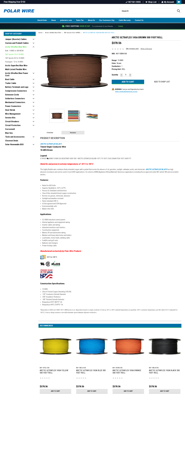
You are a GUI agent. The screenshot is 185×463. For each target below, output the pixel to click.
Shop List (151, 2)
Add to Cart (55, 391)
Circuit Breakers (12, 121)
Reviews (73, 133)
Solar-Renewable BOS (14, 144)
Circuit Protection (12, 125)
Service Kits (10, 117)
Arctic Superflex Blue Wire (16, 65)
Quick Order (42, 20)
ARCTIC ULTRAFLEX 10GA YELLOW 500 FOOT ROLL (54, 371)
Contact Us (139, 20)
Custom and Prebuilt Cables (17, 43)
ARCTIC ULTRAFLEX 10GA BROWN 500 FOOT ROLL (99, 32)
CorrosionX (10, 129)
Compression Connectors (16, 91)
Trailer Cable (10, 83)
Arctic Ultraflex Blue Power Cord (16, 74)
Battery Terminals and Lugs (16, 87)
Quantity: (115, 75)
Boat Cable (9, 79)
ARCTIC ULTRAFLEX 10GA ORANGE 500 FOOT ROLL (127, 371)
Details (120, 26)
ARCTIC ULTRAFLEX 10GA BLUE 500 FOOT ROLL (91, 371)
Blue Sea (9, 133)
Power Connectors (13, 106)
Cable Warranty (125, 20)
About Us (91, 20)
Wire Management (12, 114)
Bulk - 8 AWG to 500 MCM (14, 51)
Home (53, 20)
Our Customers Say (106, 20)
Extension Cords (12, 95)
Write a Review (146, 49)
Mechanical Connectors (15, 102)
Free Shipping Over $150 (14, 2)
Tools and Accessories (15, 137)
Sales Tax (80, 20)
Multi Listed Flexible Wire (16, 69)
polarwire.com (66, 20)
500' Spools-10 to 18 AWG (14, 54)
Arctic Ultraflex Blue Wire (16, 47)
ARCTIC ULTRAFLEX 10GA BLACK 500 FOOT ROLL (164, 371)
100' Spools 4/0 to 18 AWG (14, 58)
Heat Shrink (10, 110)
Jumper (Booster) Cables (16, 39)
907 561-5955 (133, 2)
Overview (50, 133)
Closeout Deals (11, 140)
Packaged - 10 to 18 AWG (14, 62)
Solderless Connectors (15, 98)
